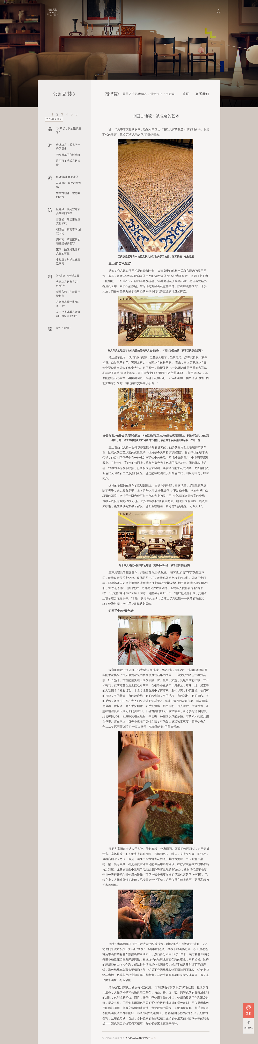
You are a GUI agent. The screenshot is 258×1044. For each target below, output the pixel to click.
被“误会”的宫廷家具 (67, 275)
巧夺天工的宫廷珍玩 (68, 154)
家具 (153, 1037)
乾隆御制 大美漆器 (67, 176)
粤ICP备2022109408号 (137, 1037)
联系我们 (202, 94)
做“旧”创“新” (63, 328)
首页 (185, 94)
